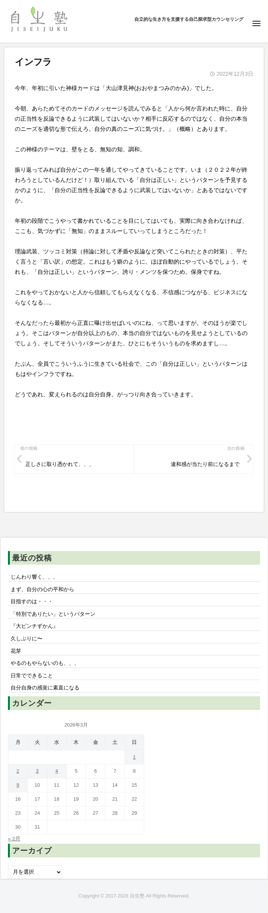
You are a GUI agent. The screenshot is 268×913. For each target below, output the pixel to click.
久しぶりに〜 (26, 638)
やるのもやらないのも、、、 (45, 663)
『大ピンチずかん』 (34, 626)
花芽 (16, 651)
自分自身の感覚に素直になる (45, 688)
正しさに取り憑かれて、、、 (59, 464)
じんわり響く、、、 (34, 577)
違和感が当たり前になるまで (205, 464)
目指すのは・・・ (32, 601)
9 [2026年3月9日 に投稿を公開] (18, 785)
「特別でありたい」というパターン (53, 614)
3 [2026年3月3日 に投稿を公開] (37, 771)
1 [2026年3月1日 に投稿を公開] (134, 757)
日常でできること (32, 676)
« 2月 (14, 839)
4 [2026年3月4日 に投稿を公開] (56, 771)
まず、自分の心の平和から (42, 589)
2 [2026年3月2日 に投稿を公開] (18, 771)
